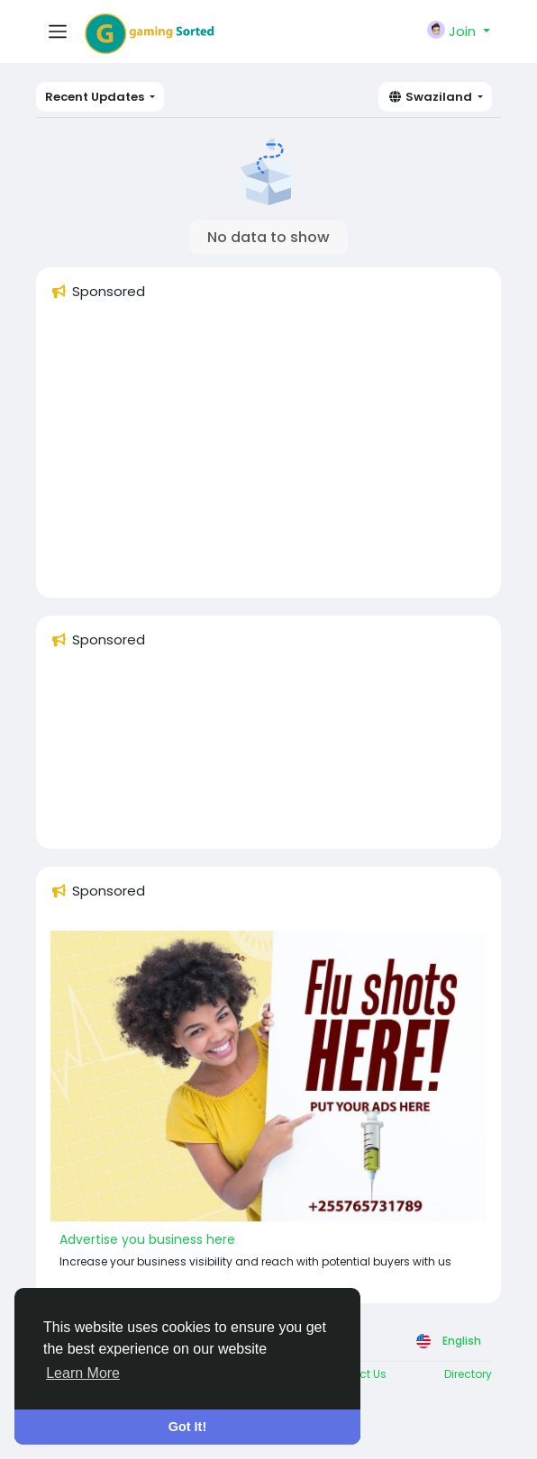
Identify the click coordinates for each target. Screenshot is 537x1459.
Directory (468, 1374)
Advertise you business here (147, 1239)
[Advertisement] (268, 457)
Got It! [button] (187, 1426)
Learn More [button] (83, 1373)
